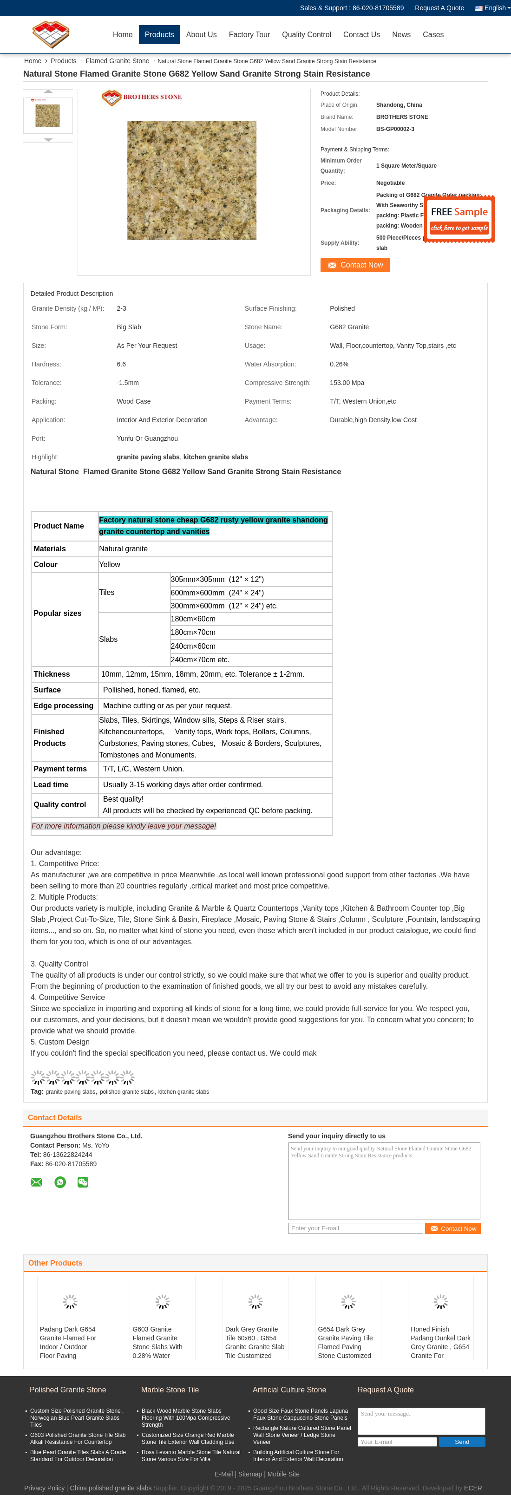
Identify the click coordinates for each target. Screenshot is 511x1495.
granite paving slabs (70, 1092)
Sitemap (250, 1474)
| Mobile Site (282, 1474)
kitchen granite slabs (183, 1092)
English (498, 8)
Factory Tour (249, 35)
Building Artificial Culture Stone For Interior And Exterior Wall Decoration (298, 1455)
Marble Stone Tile (170, 1390)
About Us (201, 35)
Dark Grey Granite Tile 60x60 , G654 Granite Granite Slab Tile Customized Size (255, 1346)
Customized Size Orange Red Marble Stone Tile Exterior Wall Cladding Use (188, 1438)
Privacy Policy (44, 1488)
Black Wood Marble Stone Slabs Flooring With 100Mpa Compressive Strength (186, 1418)
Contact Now (362, 265)
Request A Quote (439, 8)
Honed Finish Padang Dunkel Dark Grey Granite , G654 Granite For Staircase (441, 1346)
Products (159, 35)
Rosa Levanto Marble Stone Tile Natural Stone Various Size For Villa (191, 1455)
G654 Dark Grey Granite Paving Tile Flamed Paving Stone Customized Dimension (345, 1346)
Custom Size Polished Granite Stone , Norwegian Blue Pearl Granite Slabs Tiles (77, 1418)
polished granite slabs (127, 1092)
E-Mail (224, 1474)
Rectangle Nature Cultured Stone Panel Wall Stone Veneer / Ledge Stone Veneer (302, 1435)
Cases (433, 35)
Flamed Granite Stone (118, 61)
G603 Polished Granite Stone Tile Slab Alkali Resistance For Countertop (77, 1438)
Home (123, 35)
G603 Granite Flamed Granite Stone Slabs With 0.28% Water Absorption (157, 1346)
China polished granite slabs (111, 1488)
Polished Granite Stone (68, 1390)
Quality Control (306, 35)
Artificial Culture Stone (289, 1390)
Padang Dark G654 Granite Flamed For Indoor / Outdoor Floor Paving (68, 1342)
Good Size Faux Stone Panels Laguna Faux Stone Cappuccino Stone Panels (300, 1414)
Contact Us (361, 35)
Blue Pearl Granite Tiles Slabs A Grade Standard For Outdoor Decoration (78, 1455)
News (401, 35)
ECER (473, 1488)
